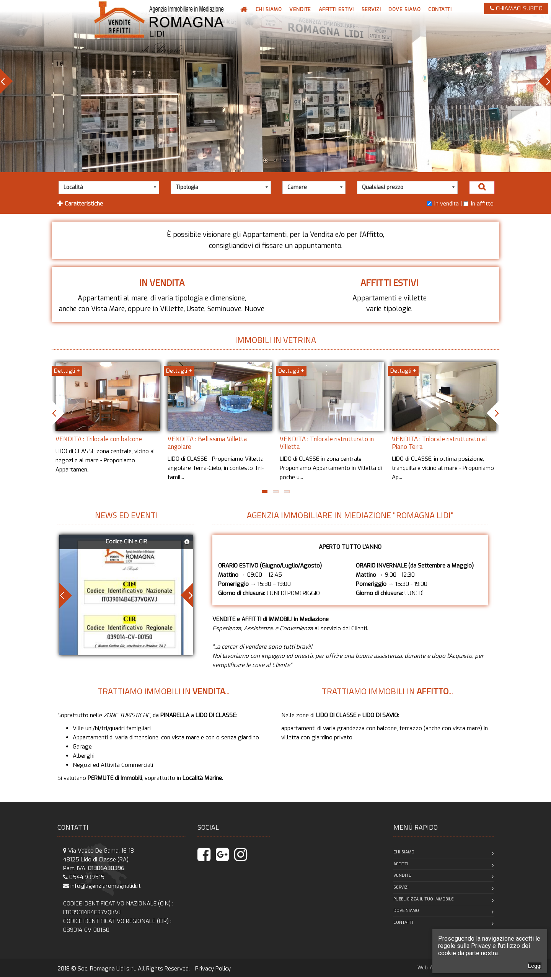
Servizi (401, 887)
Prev (6, 81)
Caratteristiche (80, 203)
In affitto (478, 203)
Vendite (402, 875)
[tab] (275, 204)
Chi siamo (403, 852)
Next (544, 81)
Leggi (534, 965)
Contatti (403, 922)
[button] (300, 9)
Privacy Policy (213, 968)
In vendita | (444, 203)
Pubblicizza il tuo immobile (423, 899)
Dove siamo (406, 910)
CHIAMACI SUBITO (516, 8)
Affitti (400, 864)
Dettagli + (67, 371)
